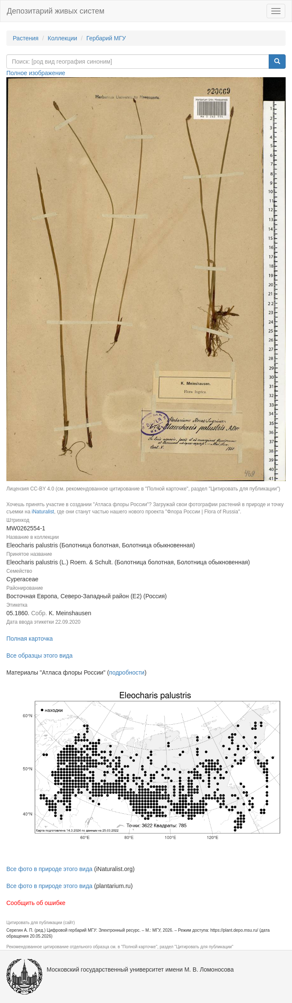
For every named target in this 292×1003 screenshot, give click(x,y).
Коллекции (63, 38)
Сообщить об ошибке (35, 902)
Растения (26, 38)
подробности (127, 672)
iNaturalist (43, 512)
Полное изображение (35, 73)
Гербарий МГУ (106, 38)
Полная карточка (29, 638)
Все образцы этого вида (39, 655)
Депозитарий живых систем (55, 11)
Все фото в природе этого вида (49, 869)
